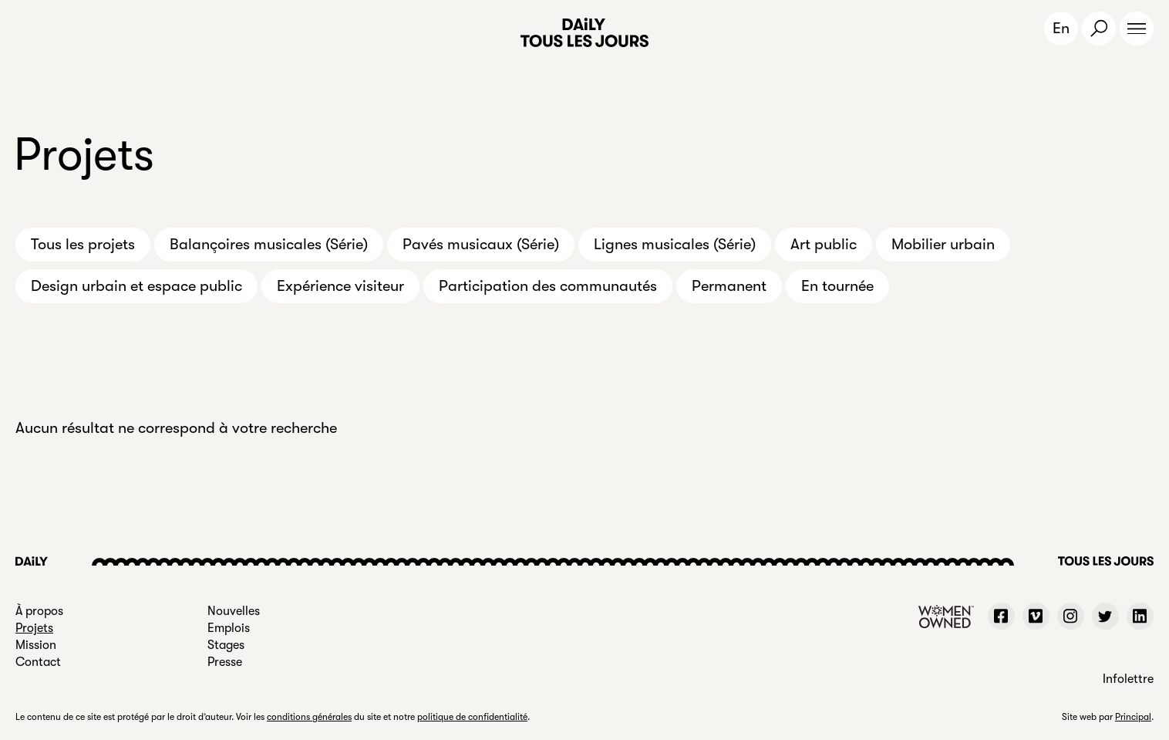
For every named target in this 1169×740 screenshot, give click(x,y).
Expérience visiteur (340, 286)
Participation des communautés (548, 286)
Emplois (228, 628)
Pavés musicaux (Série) (481, 244)
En (1061, 28)
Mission (35, 645)
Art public (823, 244)
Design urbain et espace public (136, 286)
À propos (39, 611)
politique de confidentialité (472, 716)
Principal (1133, 716)
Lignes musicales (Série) (675, 244)
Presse (224, 662)
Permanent (729, 286)
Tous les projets (83, 244)
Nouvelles (233, 611)
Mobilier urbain (943, 244)
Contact (38, 662)
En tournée (837, 286)
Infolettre (1128, 679)
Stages (225, 645)
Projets (34, 628)
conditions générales (309, 716)
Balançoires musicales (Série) (269, 244)
